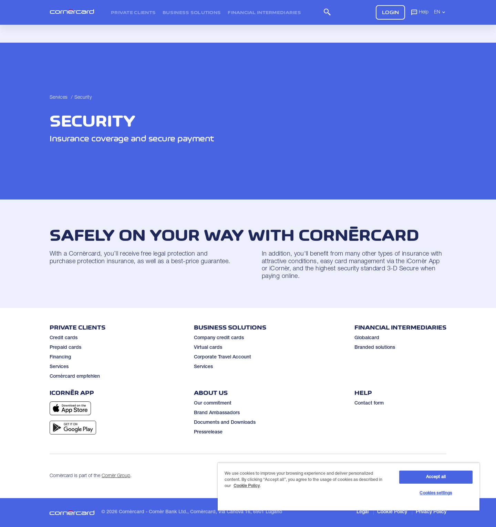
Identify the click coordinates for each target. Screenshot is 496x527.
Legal (362, 512)
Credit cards (64, 338)
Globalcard (366, 338)
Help (419, 12)
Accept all (436, 477)
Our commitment (212, 403)
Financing (60, 357)
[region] (348, 486)
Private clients (133, 12)
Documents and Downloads (225, 422)
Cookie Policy (392, 512)
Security (83, 97)
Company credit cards (219, 338)
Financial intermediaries (264, 12)
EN (440, 12)
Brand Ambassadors (217, 413)
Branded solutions (374, 347)
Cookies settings (436, 493)
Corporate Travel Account (222, 357)
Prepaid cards (65, 347)
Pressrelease (208, 432)
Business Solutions (192, 12)
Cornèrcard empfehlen (75, 376)
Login (390, 12)
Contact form (369, 403)
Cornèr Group (116, 476)
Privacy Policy (431, 512)
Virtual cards (208, 347)
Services (59, 97)
